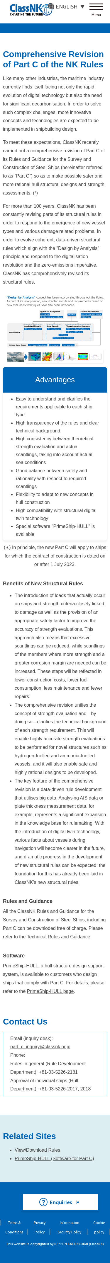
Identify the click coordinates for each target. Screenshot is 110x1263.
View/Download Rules (37, 1150)
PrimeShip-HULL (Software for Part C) (54, 1158)
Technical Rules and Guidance (58, 936)
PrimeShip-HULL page (50, 991)
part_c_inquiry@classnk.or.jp (40, 1046)
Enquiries (61, 1202)
